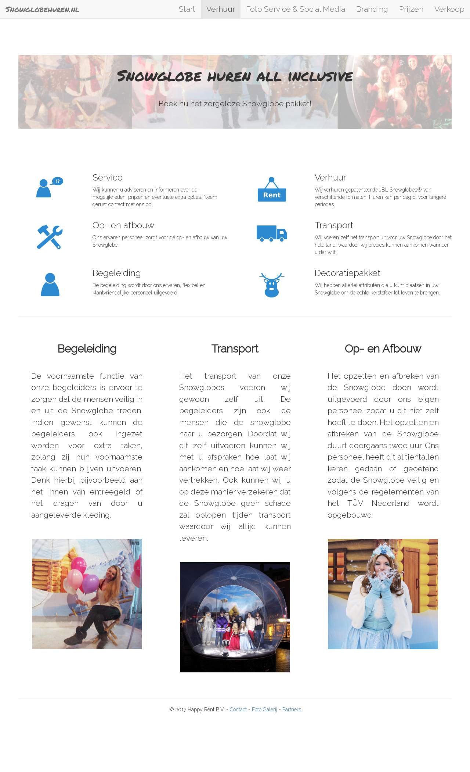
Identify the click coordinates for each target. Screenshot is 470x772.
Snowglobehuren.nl (42, 9)
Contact (239, 709)
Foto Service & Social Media (295, 9)
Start (187, 9)
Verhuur (220, 9)
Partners (291, 709)
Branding (372, 9)
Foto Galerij (265, 709)
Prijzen (411, 9)
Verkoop (449, 9)
